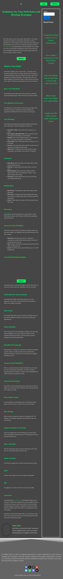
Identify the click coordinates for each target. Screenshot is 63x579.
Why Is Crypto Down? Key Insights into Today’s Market (51, 98)
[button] (21, 4)
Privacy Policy (44, 575)
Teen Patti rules (7, 46)
